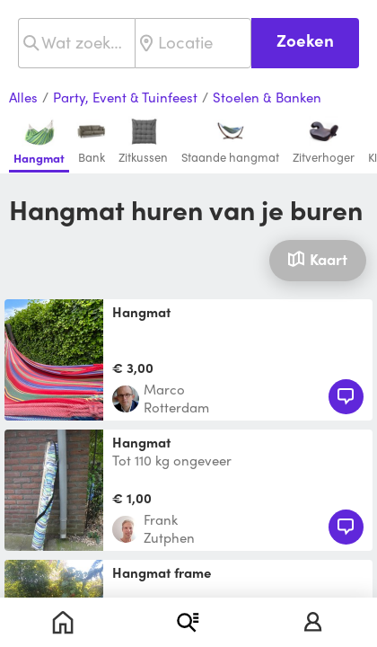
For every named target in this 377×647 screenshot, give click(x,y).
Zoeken (305, 40)
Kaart (317, 259)
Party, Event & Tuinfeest (125, 98)
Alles (23, 98)
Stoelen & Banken (267, 98)
